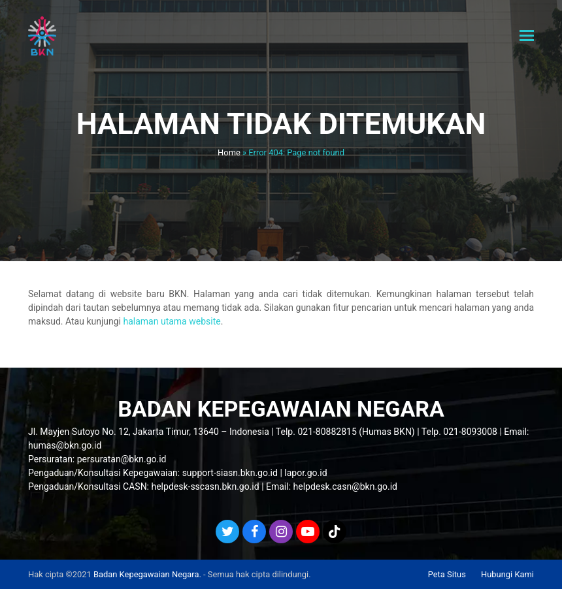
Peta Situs (447, 574)
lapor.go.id (305, 473)
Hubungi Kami (507, 574)
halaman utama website (171, 321)
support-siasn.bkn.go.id (230, 473)
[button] (527, 36)
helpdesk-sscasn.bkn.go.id (205, 486)
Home (229, 152)
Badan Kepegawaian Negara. (147, 574)
